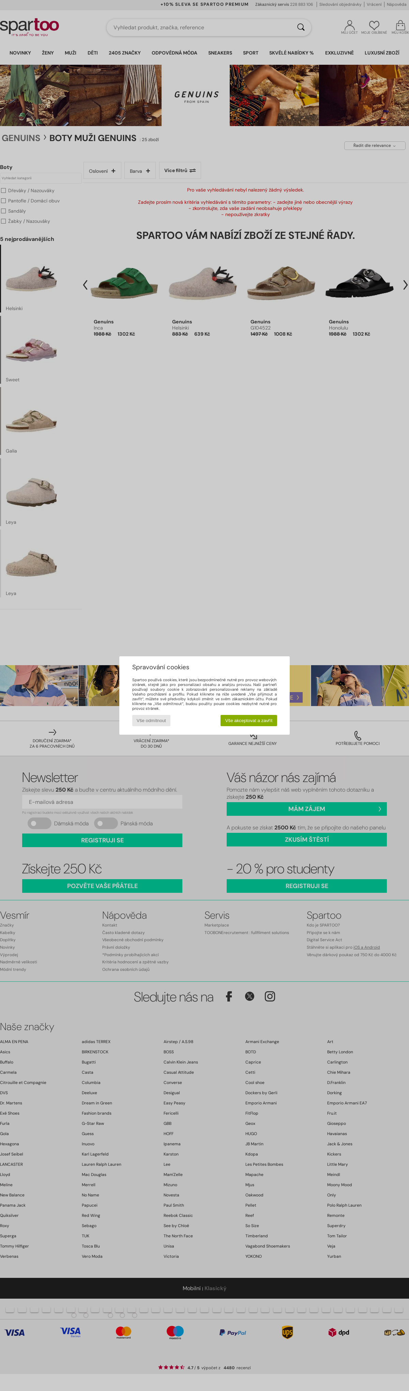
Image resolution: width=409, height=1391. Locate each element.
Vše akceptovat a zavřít (249, 720)
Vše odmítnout (151, 720)
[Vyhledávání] (301, 27)
